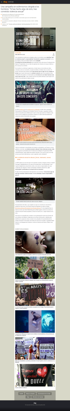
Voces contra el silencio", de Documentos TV (20, 24)
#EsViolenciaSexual (20, 208)
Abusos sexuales (30, 393)
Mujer (28, 397)
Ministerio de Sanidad (38, 397)
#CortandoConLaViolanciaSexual (33, 208)
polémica (22, 109)
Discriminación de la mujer (44, 393)
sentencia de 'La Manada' (33, 109)
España (21, 393)
